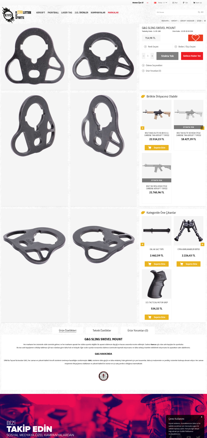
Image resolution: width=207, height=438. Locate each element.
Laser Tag (5, 403)
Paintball (5, 393)
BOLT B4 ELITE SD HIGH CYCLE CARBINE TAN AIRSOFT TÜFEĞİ (188, 133)
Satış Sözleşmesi (112, 398)
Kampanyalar (97, 12)
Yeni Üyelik (75, 388)
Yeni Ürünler (6, 407)
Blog (38, 398)
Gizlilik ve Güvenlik (113, 407)
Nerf (3, 398)
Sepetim (74, 407)
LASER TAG (66, 12)
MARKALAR (113, 12)
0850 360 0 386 (149, 391)
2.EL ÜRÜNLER (81, 12)
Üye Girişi (74, 393)
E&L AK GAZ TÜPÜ (157, 202)
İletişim (39, 388)
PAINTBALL (52, 12)
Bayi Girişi (74, 398)
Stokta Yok (167, 56)
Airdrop (4, 412)
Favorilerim (75, 403)
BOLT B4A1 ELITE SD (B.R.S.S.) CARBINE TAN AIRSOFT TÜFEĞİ (156, 133)
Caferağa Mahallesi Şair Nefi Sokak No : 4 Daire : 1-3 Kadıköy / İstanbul (165, 412)
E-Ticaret (97, 435)
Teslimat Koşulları (112, 388)
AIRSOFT (40, 12)
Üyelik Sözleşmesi (113, 393)
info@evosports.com (151, 401)
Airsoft (4, 388)
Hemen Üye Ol (138, 2)
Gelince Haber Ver (192, 56)
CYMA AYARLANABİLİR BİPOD (189, 202)
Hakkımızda (41, 393)
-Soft (91, 435)
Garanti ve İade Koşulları (116, 403)
